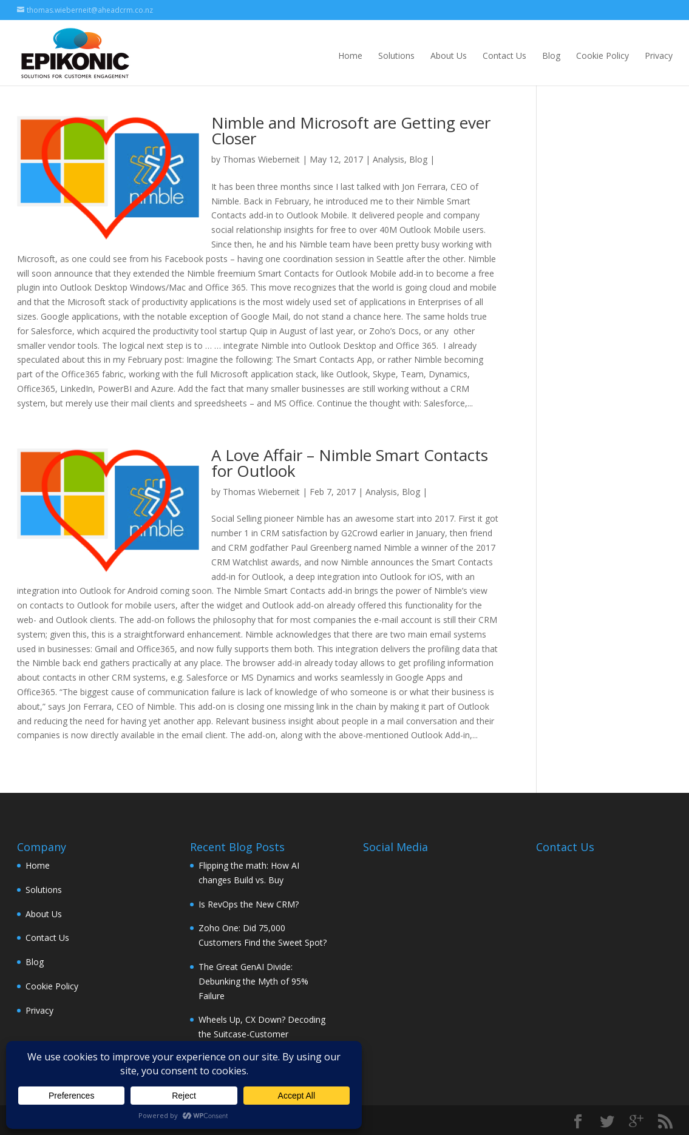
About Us (448, 55)
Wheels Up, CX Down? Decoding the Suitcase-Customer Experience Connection (262, 1034)
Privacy (659, 55)
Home (350, 55)
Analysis (388, 159)
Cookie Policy (602, 55)
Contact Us (504, 55)
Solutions (396, 55)
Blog (551, 55)
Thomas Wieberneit (261, 159)
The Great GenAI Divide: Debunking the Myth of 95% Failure (253, 981)
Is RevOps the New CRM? (249, 904)
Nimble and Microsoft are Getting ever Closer (350, 130)
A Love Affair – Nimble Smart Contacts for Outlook (349, 463)
